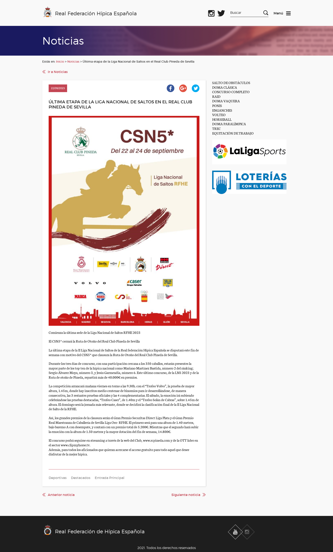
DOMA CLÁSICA (224, 87)
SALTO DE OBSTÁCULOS (231, 82)
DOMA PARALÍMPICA (229, 123)
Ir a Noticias (58, 71)
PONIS (217, 105)
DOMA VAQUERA (226, 100)
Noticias (73, 61)
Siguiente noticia (185, 494)
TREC (216, 128)
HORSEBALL (221, 119)
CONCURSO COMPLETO (231, 91)
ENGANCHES (222, 110)
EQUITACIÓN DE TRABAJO (233, 133)
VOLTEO (219, 114)
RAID (216, 96)
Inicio (60, 61)
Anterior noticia (61, 494)
